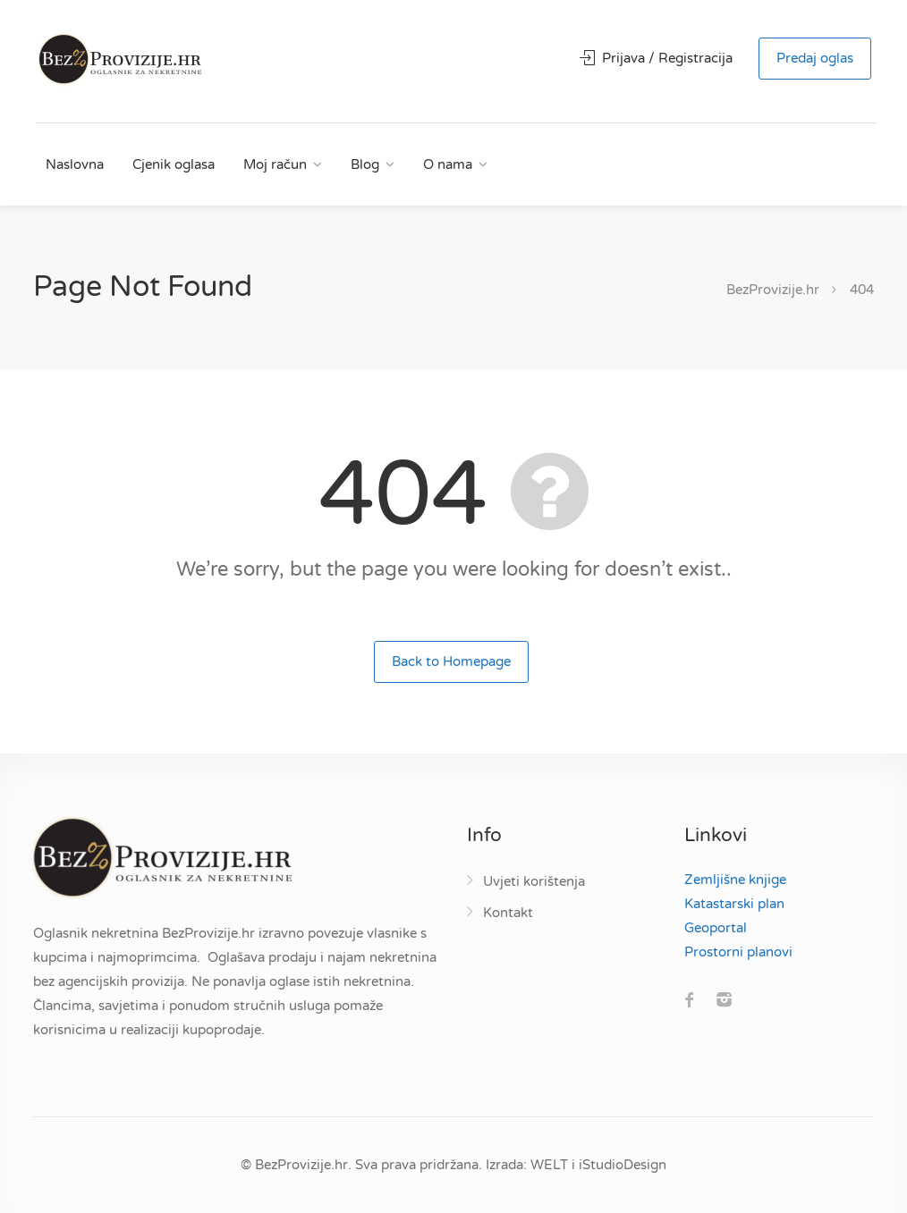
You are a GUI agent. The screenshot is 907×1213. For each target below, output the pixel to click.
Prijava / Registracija (656, 58)
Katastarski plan (734, 904)
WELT (549, 1165)
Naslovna (75, 164)
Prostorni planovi (738, 952)
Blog (365, 164)
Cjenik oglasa (173, 164)
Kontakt (508, 913)
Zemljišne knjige (735, 880)
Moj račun (275, 164)
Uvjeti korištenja (534, 881)
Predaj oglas (814, 58)
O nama (447, 164)
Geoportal (715, 928)
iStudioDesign (622, 1165)
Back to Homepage (451, 661)
